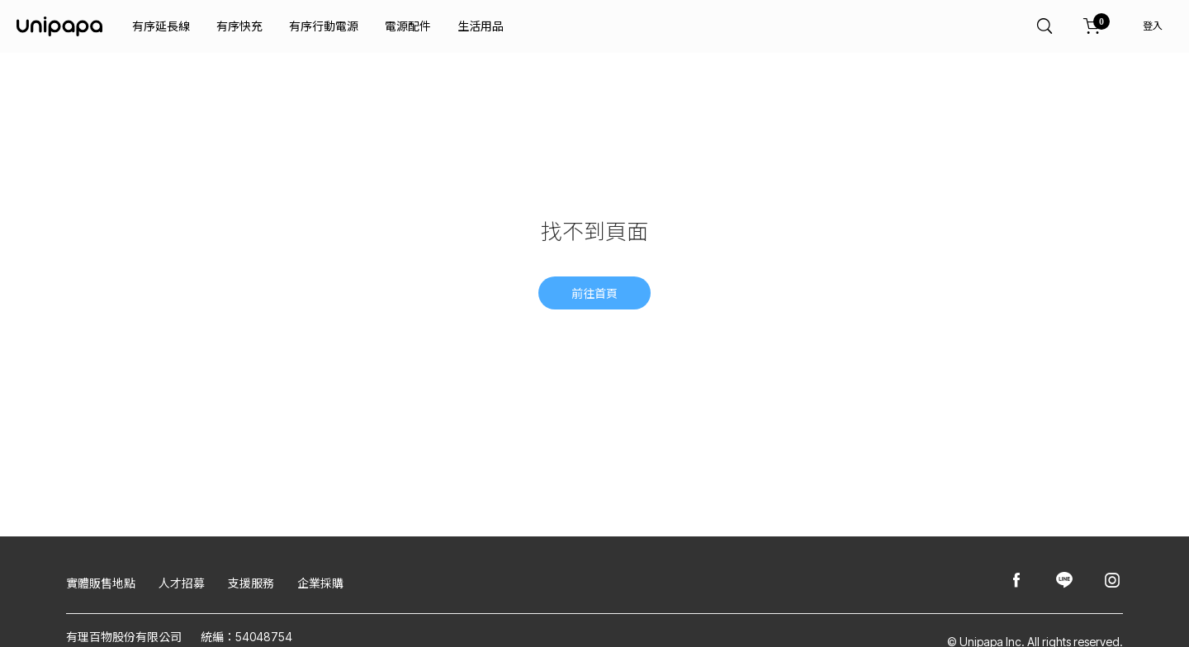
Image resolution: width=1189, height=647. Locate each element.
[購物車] (1092, 26)
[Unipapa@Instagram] (1112, 581)
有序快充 (239, 26)
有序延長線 (161, 26)
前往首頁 (594, 293)
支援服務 (251, 583)
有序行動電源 (323, 26)
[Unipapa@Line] (1064, 581)
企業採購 (320, 583)
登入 (1153, 26)
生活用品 (480, 26)
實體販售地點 (100, 583)
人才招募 (182, 583)
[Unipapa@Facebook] (1016, 581)
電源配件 (408, 26)
